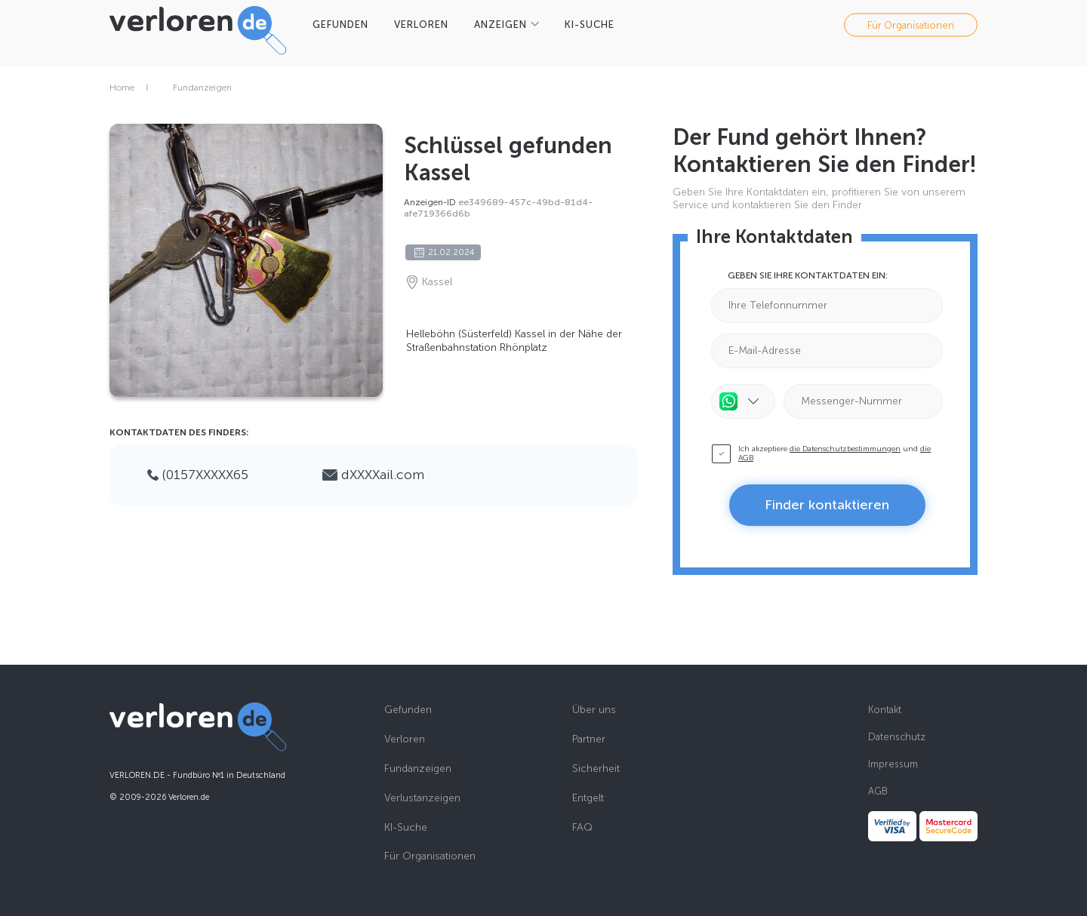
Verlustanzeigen (422, 798)
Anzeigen (500, 24)
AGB (878, 791)
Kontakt (884, 709)
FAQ (582, 828)
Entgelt (588, 798)
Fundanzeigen (202, 87)
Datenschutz (896, 736)
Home (121, 87)
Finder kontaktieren (827, 504)
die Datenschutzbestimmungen (845, 448)
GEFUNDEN (340, 24)
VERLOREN (421, 24)
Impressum (893, 764)
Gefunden (408, 710)
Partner (588, 739)
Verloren (404, 739)
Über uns (594, 710)
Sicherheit (596, 769)
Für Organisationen (910, 24)
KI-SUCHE (589, 24)
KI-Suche (405, 828)
